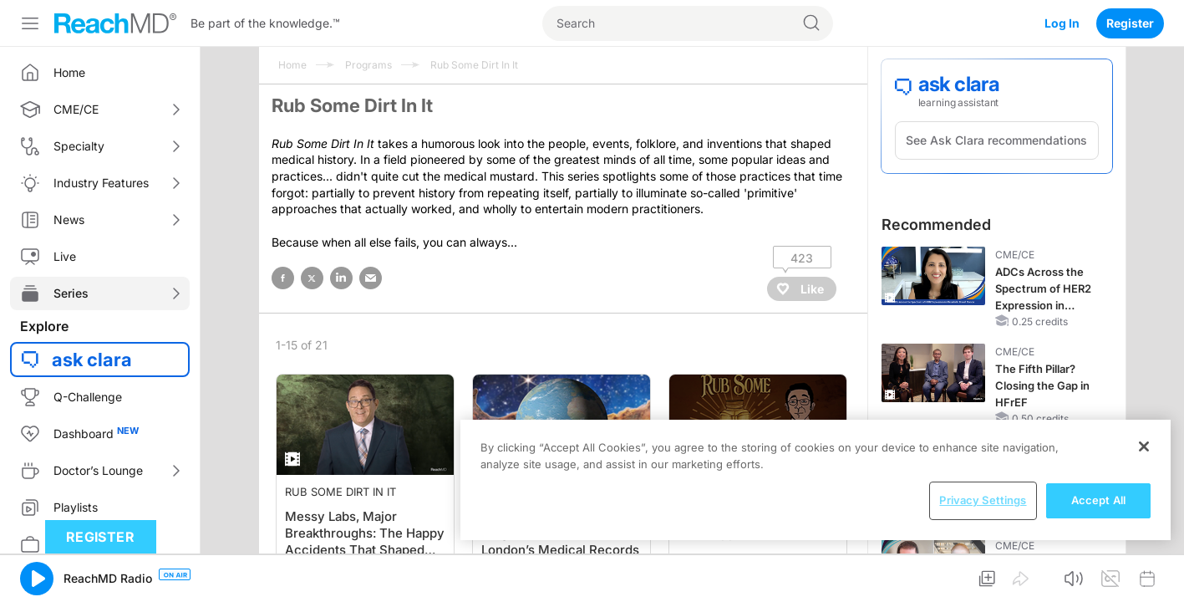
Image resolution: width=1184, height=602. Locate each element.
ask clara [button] (92, 359)
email (370, 278)
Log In (1062, 23)
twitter (312, 278)
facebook (283, 278)
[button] (36, 578)
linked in (341, 278)
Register (1130, 23)
